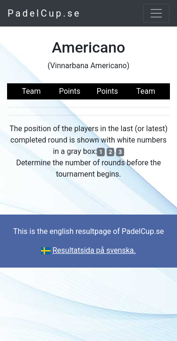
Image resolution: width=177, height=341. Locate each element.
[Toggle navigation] (156, 13)
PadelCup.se (44, 13)
